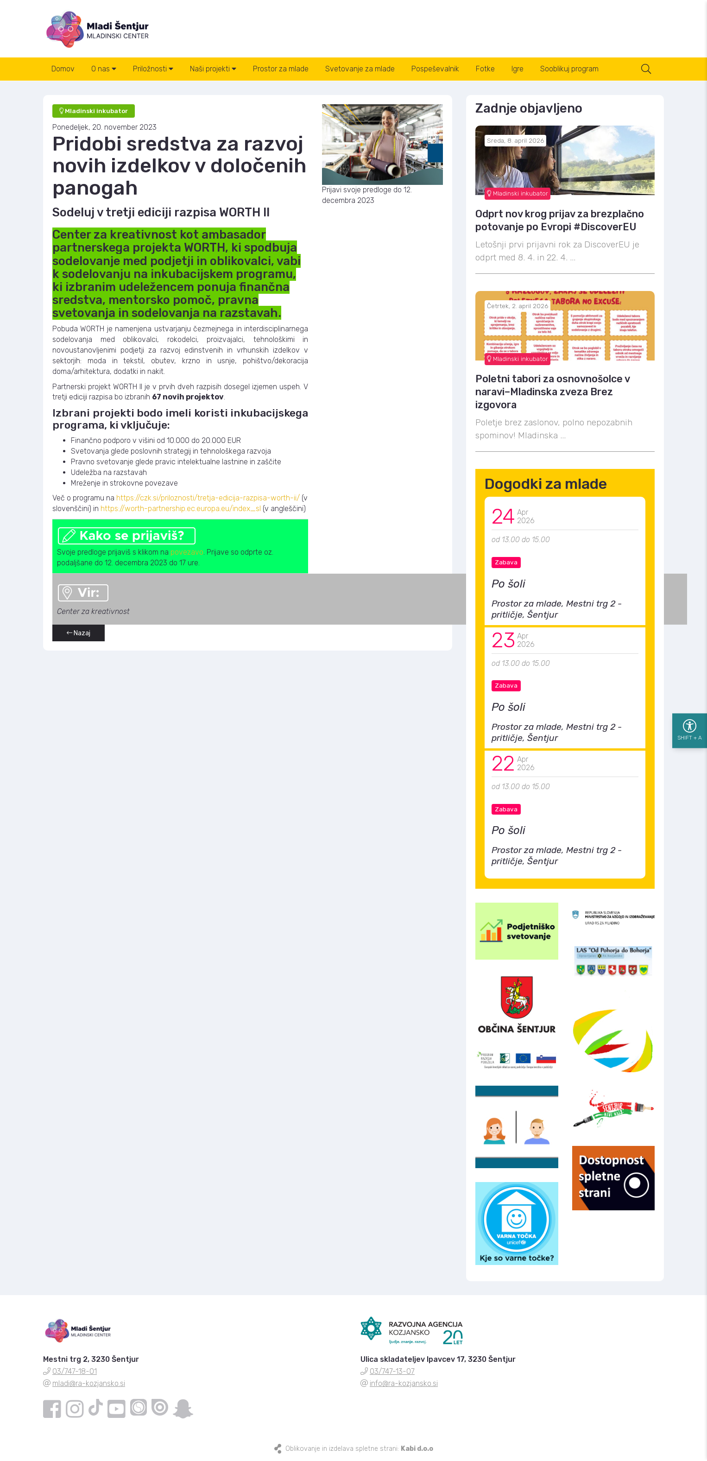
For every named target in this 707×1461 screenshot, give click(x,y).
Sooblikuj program (569, 68)
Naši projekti (213, 68)
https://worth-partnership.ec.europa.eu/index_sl (181, 508)
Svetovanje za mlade (360, 68)
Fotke (485, 68)
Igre (517, 68)
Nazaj (78, 633)
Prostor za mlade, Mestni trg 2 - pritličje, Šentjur (557, 609)
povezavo (186, 552)
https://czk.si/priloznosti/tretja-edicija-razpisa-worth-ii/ (208, 497)
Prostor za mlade (281, 68)
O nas (103, 68)
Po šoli (508, 583)
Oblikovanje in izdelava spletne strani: (359, 1449)
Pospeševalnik (435, 68)
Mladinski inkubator (517, 193)
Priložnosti (153, 68)
